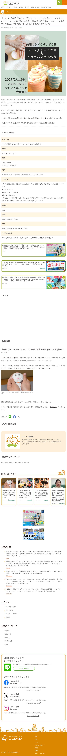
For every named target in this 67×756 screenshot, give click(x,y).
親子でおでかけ (11, 606)
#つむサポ (53, 407)
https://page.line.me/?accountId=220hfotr (15, 228)
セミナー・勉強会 (11, 613)
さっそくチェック (24, 668)
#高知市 (26, 462)
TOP (36, 736)
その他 (8, 617)
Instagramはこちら (32, 716)
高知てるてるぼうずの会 (10, 357)
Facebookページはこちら (32, 690)
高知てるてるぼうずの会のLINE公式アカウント (31, 118)
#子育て (11, 462)
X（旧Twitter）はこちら (32, 703)
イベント (37, 742)
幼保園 (36, 748)
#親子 (6, 644)
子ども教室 (9, 610)
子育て (36, 739)
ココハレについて (39, 753)
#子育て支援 (19, 462)
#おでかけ (8, 634)
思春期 (36, 751)
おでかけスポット (39, 745)
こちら (49, 402)
